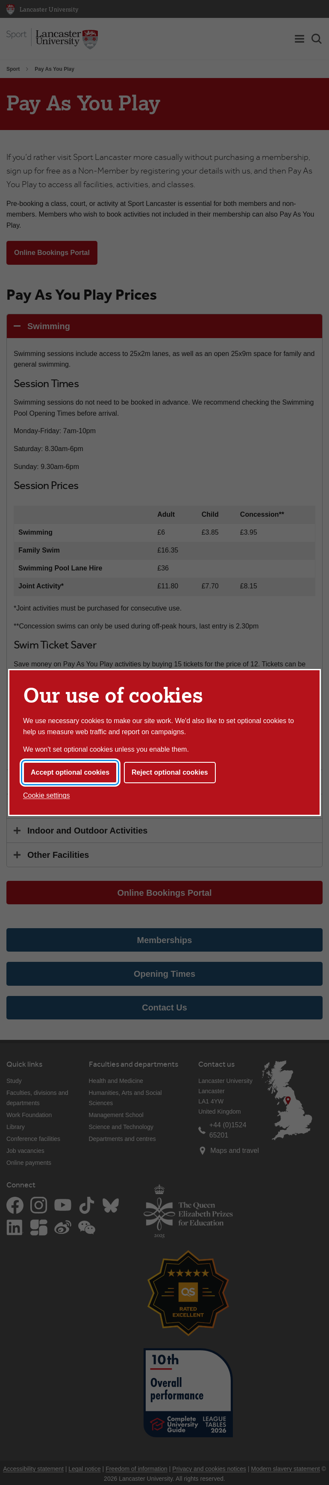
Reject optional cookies (170, 772)
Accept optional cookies (70, 772)
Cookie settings (46, 795)
